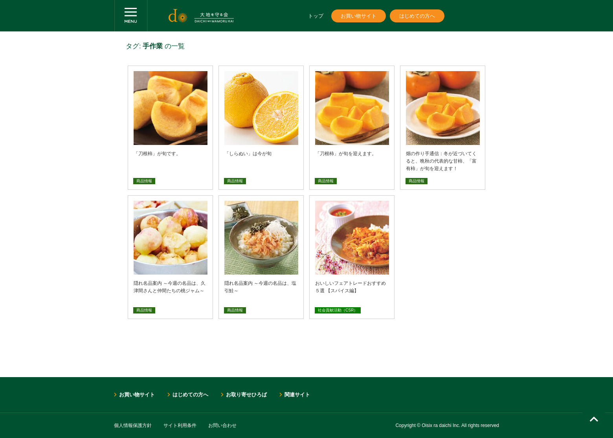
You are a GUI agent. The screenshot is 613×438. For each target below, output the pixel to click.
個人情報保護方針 (133, 425)
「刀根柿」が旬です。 (157, 153)
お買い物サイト (358, 16)
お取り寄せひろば (246, 395)
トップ (315, 16)
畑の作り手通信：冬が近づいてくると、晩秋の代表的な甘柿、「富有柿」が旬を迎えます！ (441, 161)
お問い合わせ (222, 425)
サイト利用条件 (179, 425)
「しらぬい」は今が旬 (248, 153)
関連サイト (297, 395)
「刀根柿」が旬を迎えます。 (345, 153)
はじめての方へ (417, 16)
